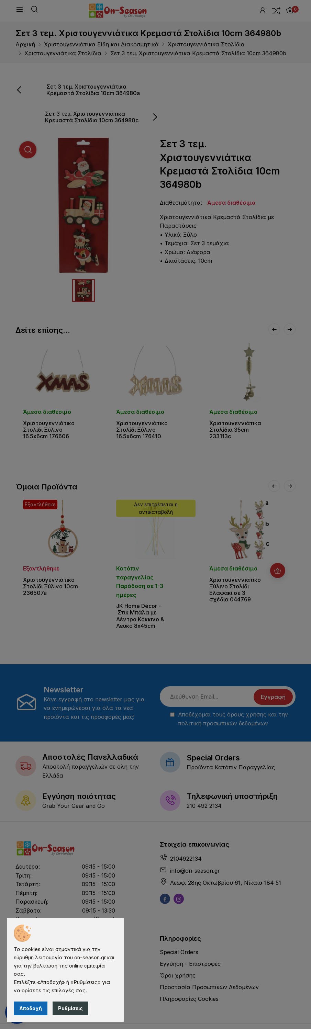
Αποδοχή (30, 1008)
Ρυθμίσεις (70, 1008)
